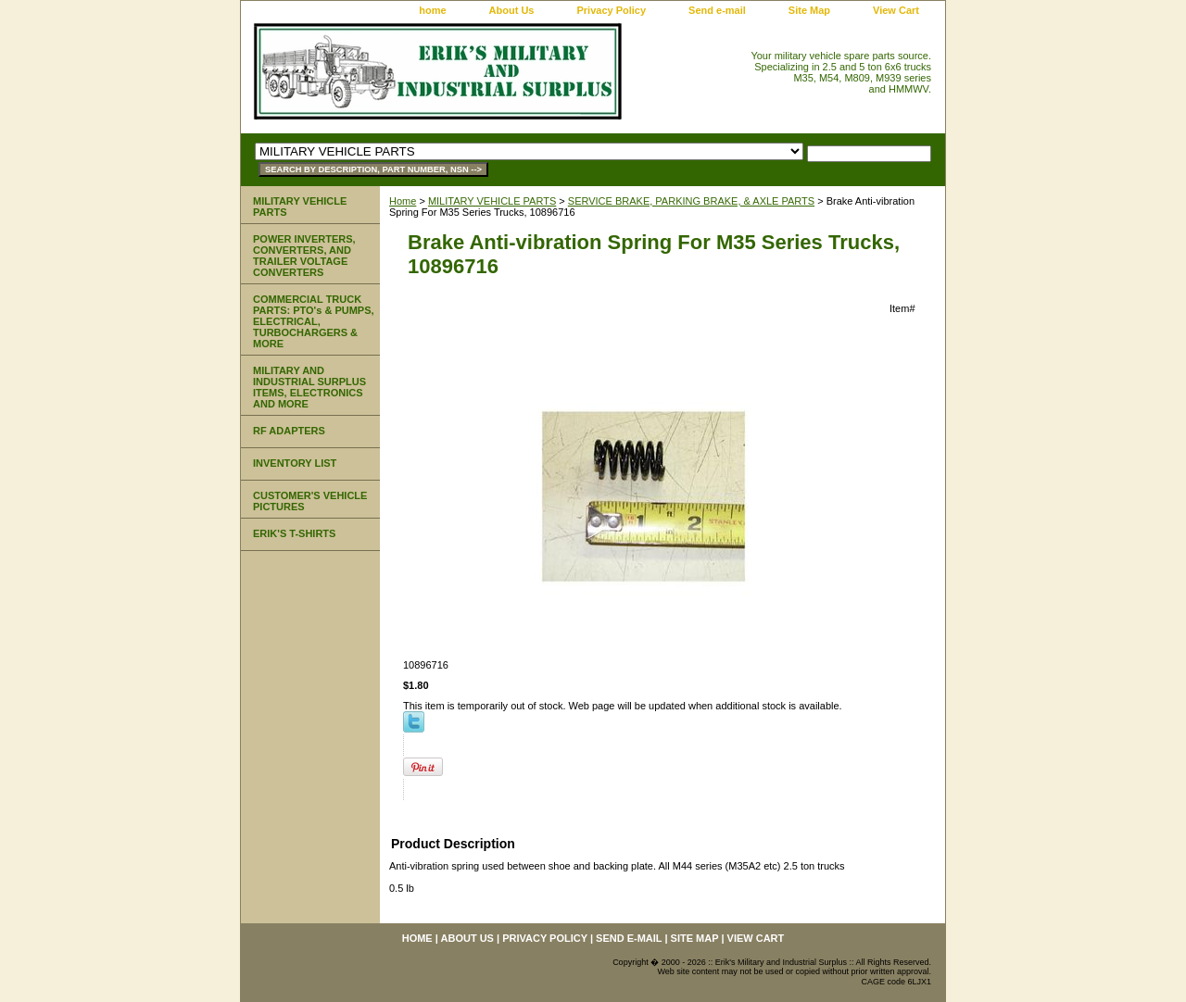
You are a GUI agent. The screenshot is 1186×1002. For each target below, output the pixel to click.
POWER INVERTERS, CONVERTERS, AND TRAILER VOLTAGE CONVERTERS (304, 255)
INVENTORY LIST (294, 463)
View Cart (896, 10)
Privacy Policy (611, 10)
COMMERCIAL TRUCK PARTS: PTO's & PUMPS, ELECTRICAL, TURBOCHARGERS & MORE (313, 321)
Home (402, 201)
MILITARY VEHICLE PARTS (492, 201)
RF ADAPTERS (289, 430)
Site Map (809, 10)
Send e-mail (717, 10)
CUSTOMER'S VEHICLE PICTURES (310, 501)
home (432, 10)
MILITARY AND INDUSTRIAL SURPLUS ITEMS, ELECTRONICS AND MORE (309, 387)
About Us (512, 10)
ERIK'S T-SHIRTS (294, 533)
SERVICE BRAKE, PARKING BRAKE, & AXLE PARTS (691, 201)
